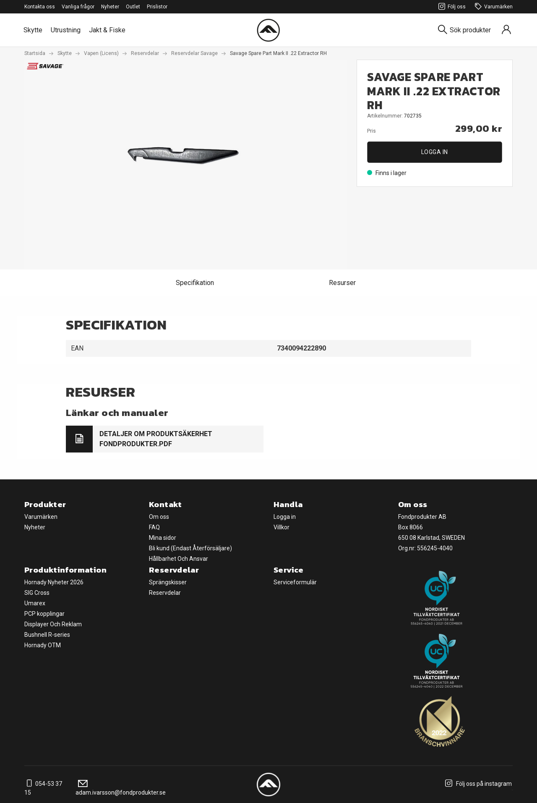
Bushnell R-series (47, 634)
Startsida (34, 53)
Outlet (133, 7)
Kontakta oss (39, 7)
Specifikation (195, 283)
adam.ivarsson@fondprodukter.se (121, 788)
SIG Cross (37, 592)
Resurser (342, 283)
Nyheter (110, 7)
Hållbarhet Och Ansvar (178, 558)
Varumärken (492, 7)
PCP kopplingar (44, 613)
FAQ (154, 527)
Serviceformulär (295, 582)
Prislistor (157, 7)
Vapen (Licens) (101, 53)
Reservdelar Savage (194, 53)
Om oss (159, 516)
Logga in (434, 152)
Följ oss (451, 7)
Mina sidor (162, 537)
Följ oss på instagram (477, 783)
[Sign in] (506, 30)
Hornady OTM (42, 645)
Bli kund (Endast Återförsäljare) (190, 548)
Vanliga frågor (78, 7)
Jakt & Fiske (107, 30)
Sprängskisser (168, 582)
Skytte (32, 30)
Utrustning (66, 30)
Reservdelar (145, 53)
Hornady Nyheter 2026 (53, 582)
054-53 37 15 (43, 788)
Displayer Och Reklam (53, 624)
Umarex (34, 603)
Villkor (281, 527)
